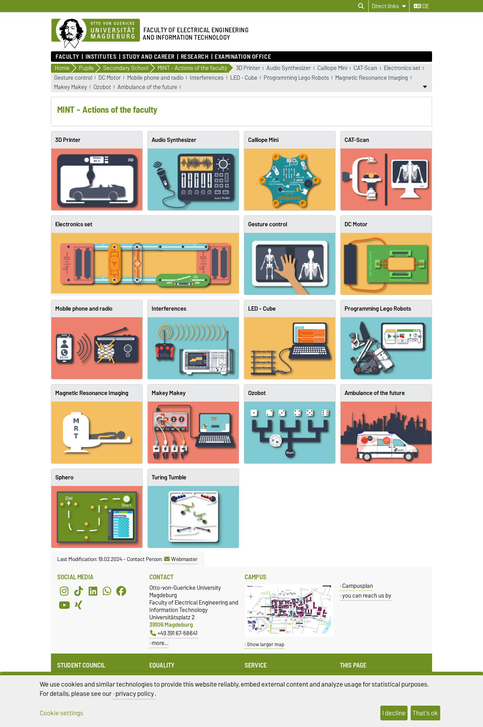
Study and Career (148, 56)
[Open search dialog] (361, 6)
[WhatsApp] (107, 591)
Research (194, 56)
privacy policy (135, 693)
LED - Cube (243, 77)
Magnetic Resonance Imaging (371, 77)
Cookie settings (61, 713)
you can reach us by (366, 595)
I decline (394, 713)
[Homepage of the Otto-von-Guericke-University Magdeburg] (95, 33)
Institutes (101, 56)
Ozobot (102, 87)
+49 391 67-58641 (174, 633)
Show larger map (265, 644)
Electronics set (402, 68)
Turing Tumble (169, 477)
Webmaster (181, 559)
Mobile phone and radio (155, 77)
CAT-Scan (365, 68)
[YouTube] (64, 605)
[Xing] (79, 605)
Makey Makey (70, 87)
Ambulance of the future (147, 87)
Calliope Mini (332, 68)
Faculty (67, 56)
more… (160, 643)
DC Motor (109, 77)
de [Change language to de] (421, 6)
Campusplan (357, 586)
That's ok (425, 713)
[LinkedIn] (93, 591)
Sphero (64, 477)
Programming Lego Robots (296, 77)
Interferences (207, 77)
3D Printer (248, 68)
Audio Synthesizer (288, 68)
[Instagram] (64, 591)
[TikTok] (79, 591)
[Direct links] (389, 6)
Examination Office (243, 56)
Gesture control (73, 77)
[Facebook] (121, 591)
